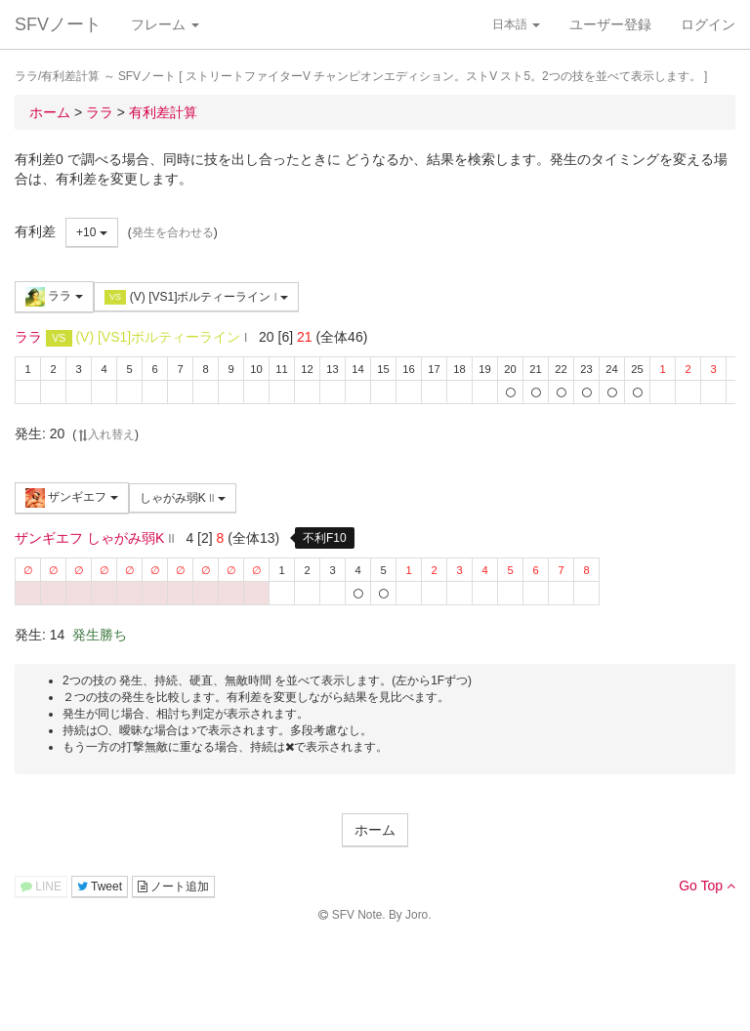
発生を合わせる (173, 232)
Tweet (99, 886)
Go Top (707, 885)
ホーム (375, 830)
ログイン (708, 24)
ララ (54, 297)
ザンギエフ (71, 498)
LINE (41, 886)
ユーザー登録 (610, 24)
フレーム (165, 24)
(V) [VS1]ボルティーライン (196, 297)
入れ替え (105, 434)
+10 (91, 232)
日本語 (516, 24)
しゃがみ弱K (183, 498)
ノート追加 (173, 886)
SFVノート (58, 24)
